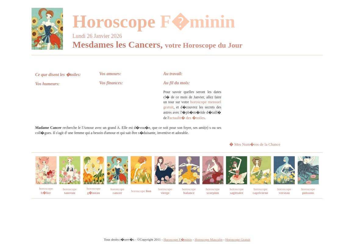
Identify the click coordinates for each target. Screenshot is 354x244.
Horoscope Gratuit (237, 239)
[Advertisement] (273, 98)
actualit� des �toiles (187, 117)
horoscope (70, 191)
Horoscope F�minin (177, 239)
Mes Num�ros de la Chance (257, 144)
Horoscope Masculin (209, 239)
